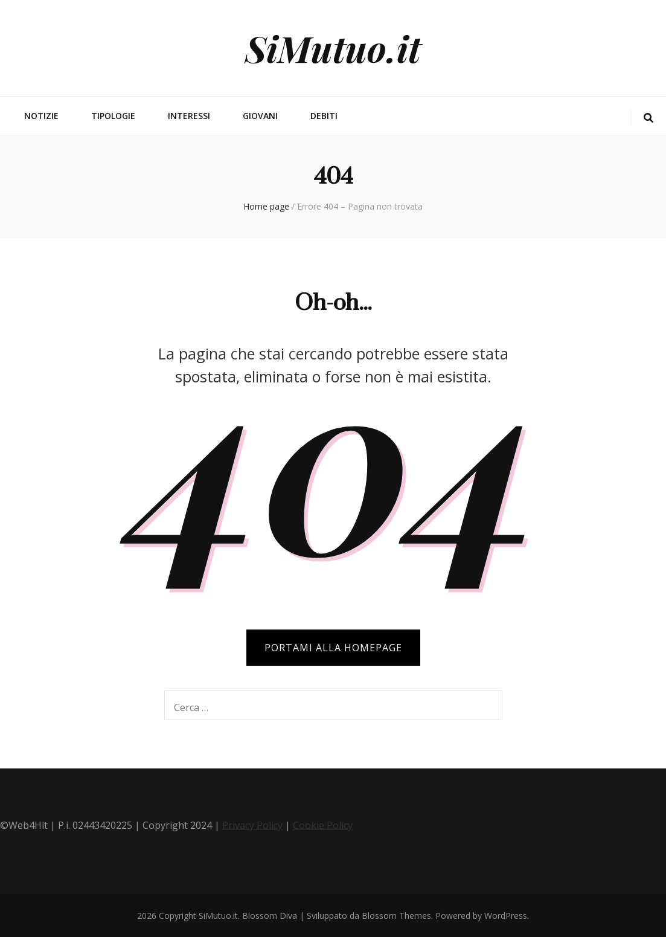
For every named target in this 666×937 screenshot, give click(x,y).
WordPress (505, 915)
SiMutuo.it (333, 48)
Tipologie (113, 115)
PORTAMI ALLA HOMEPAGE (333, 647)
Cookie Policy (323, 825)
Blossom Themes (396, 915)
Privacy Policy (252, 825)
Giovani (260, 115)
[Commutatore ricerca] (648, 118)
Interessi (189, 115)
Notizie (41, 115)
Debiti (324, 115)
